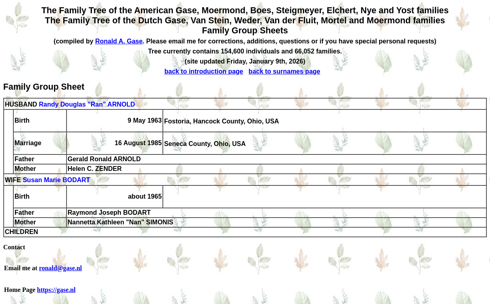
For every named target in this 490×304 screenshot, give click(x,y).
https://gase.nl (56, 289)
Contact (14, 247)
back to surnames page (284, 71)
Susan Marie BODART (56, 180)
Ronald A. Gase (119, 41)
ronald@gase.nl (60, 268)
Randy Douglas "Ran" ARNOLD (87, 104)
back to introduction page (203, 71)
